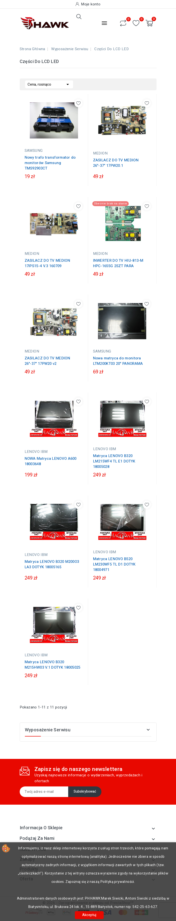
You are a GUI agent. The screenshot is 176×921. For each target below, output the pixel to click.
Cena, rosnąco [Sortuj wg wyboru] (49, 83)
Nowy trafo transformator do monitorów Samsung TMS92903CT (50, 163)
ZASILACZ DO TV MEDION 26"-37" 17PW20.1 (116, 162)
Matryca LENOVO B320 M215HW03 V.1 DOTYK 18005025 (52, 664)
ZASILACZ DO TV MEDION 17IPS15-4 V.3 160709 (47, 263)
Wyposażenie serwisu (48, 730)
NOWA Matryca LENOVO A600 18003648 (51, 461)
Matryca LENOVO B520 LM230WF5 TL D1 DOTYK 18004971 (114, 564)
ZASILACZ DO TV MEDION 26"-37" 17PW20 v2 (47, 360)
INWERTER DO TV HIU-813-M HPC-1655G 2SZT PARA (118, 263)
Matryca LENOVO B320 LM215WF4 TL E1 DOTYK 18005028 (114, 461)
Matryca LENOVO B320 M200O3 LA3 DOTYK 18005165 (52, 564)
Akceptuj (89, 915)
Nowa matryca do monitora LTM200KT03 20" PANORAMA (118, 360)
